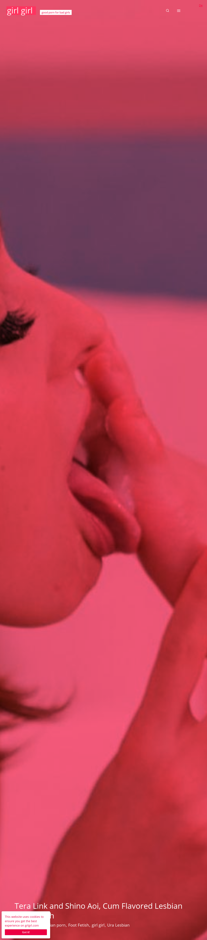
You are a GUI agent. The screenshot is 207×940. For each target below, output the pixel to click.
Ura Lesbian (118, 925)
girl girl (20, 10)
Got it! (26, 932)
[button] (167, 10)
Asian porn (55, 925)
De (201, 5)
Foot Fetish (78, 925)
